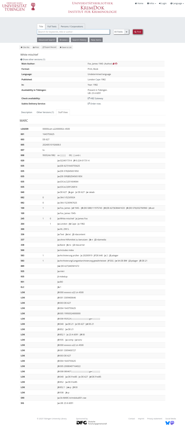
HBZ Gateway (95, 98)
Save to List (65, 47)
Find (137, 31)
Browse (64, 39)
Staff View (63, 112)
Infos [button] (151, 3)
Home (139, 3)
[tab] (26, 112)
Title (41, 26)
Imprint (141, 418)
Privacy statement (154, 418)
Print (36, 47)
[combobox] (73, 31)
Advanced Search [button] (47, 39)
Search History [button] (79, 39)
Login (163, 3)
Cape (98, 79)
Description (26, 112)
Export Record (49, 47)
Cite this (25, 47)
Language (177, 3)
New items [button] (96, 39)
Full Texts (51, 26)
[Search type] (121, 31)
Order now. (94, 103)
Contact (132, 418)
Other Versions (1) (45, 112)
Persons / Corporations (72, 26)
